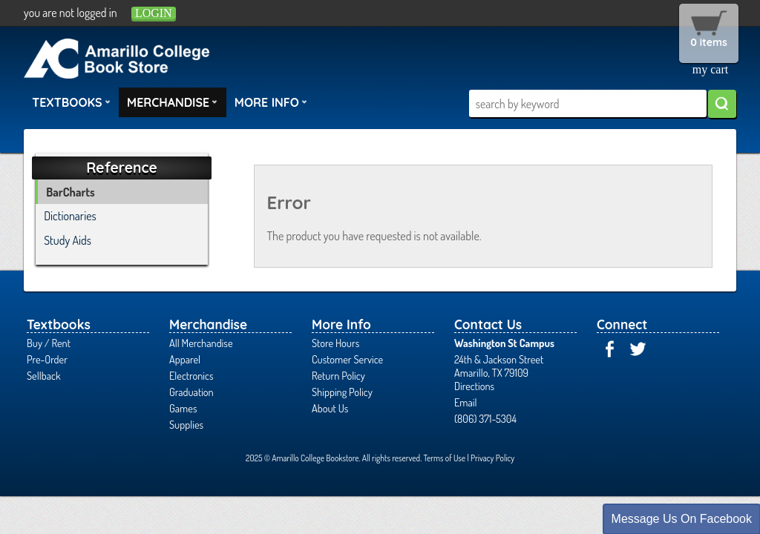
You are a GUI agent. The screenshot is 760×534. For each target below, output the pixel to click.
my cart (710, 69)
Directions (474, 385)
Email (465, 402)
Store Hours (335, 342)
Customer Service (347, 359)
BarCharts (70, 192)
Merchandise (172, 102)
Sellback (43, 375)
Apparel (184, 359)
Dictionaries (70, 215)
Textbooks (71, 102)
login (153, 13)
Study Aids (67, 240)
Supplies (186, 424)
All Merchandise (201, 342)
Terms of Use (444, 458)
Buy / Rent (49, 342)
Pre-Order (47, 359)
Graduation (191, 391)
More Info (271, 102)
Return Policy (338, 375)
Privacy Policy (492, 458)
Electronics (191, 375)
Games (183, 408)
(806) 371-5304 (485, 418)
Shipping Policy (342, 391)
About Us (330, 408)
